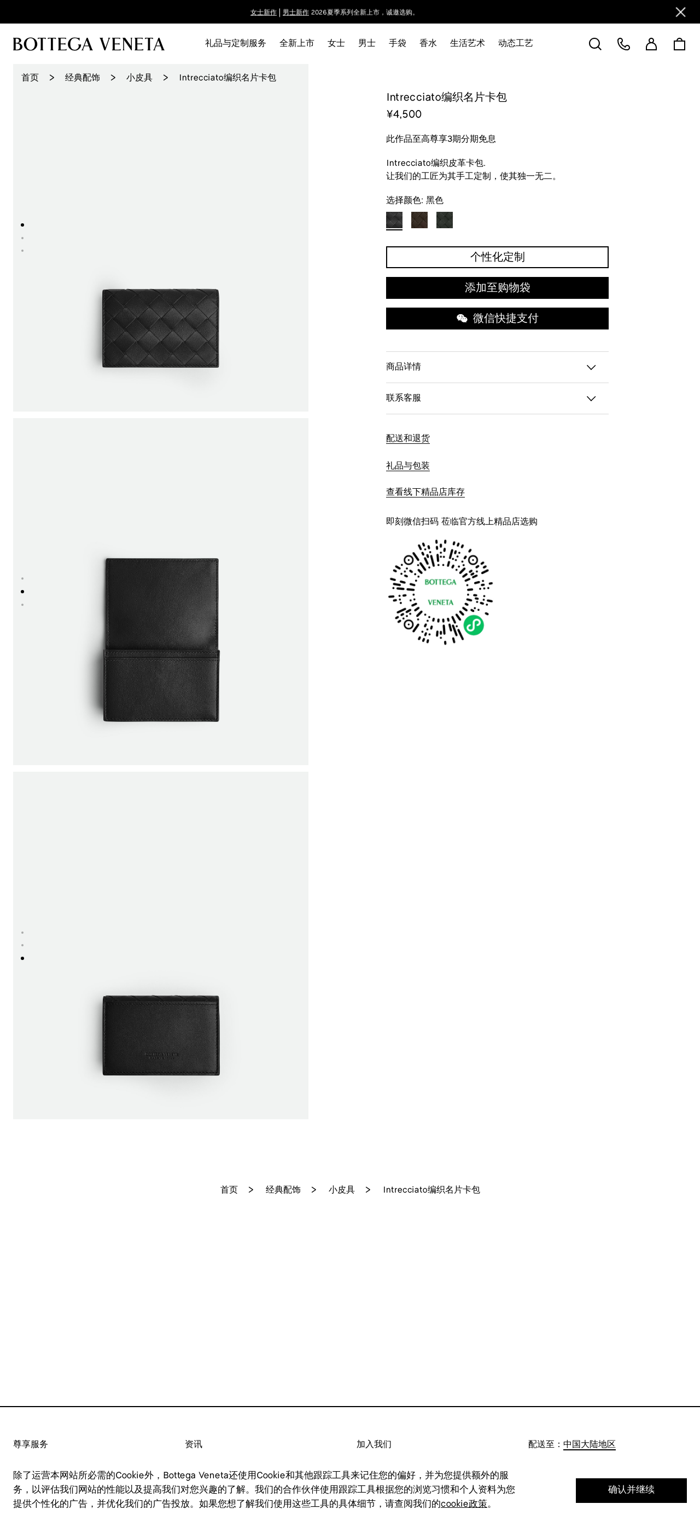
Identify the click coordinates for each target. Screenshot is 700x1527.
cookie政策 (464, 1504)
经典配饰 (82, 78)
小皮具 (139, 78)
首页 (30, 78)
